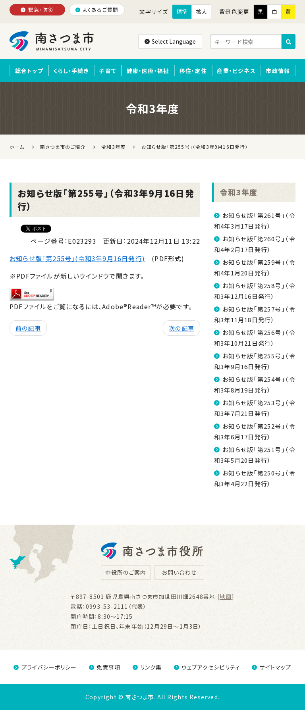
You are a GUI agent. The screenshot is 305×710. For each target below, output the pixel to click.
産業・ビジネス (236, 71)
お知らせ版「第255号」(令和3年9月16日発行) (77, 258)
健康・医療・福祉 (148, 71)
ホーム (17, 146)
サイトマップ (271, 667)
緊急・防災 (37, 9)
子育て (107, 71)
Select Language (170, 41)
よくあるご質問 (97, 9)
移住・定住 (193, 71)
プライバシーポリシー (45, 667)
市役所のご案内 (125, 572)
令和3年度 (238, 192)
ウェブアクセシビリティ (207, 667)
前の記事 (28, 328)
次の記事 (181, 328)
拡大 (201, 11)
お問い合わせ (179, 572)
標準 (181, 11)
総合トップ (29, 71)
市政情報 (278, 71)
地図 (226, 596)
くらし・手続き (71, 71)
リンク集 (147, 667)
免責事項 (105, 667)
